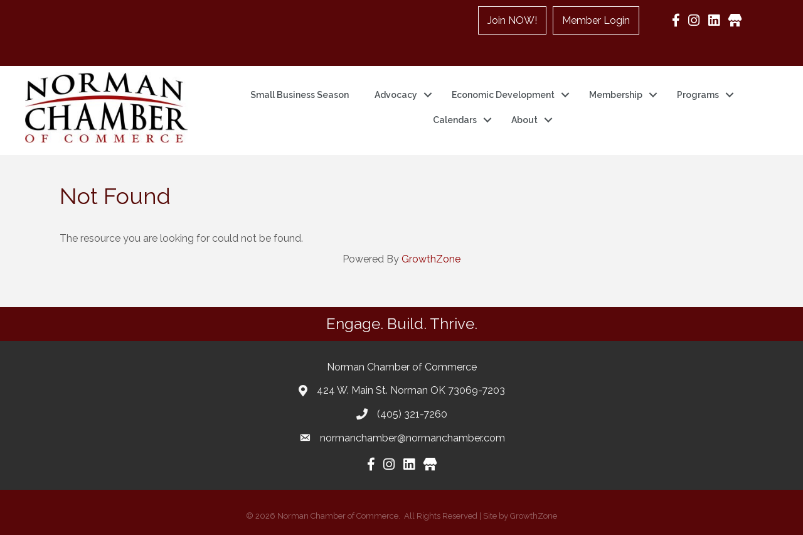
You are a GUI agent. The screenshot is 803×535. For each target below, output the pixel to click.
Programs (698, 95)
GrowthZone (431, 259)
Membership (615, 95)
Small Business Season (299, 95)
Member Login (596, 20)
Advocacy (396, 95)
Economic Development (503, 95)
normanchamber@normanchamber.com (412, 438)
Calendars (455, 120)
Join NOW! (512, 20)
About (524, 120)
